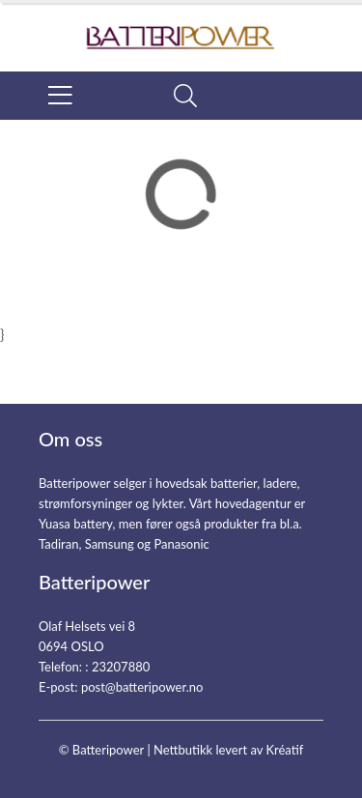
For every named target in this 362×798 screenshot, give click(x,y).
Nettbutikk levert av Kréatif (228, 749)
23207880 (121, 666)
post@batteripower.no (142, 687)
